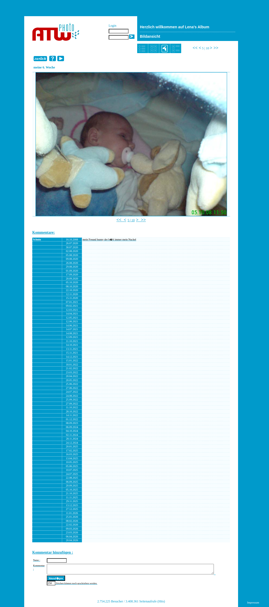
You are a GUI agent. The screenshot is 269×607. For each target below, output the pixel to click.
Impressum (253, 602)
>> (216, 48)
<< (195, 48)
